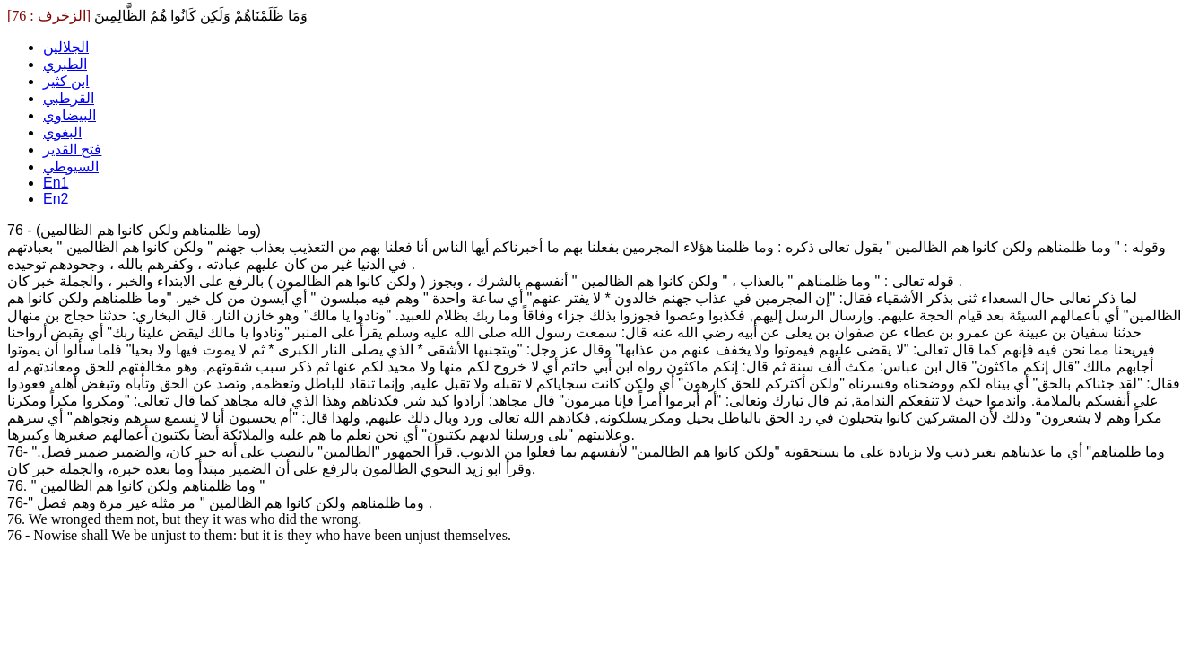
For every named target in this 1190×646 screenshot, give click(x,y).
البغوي (62, 132)
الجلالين (66, 47)
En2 (55, 198)
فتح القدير (72, 149)
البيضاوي (69, 115)
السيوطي (71, 166)
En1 (55, 182)
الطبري (65, 64)
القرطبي (68, 98)
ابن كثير (66, 81)
